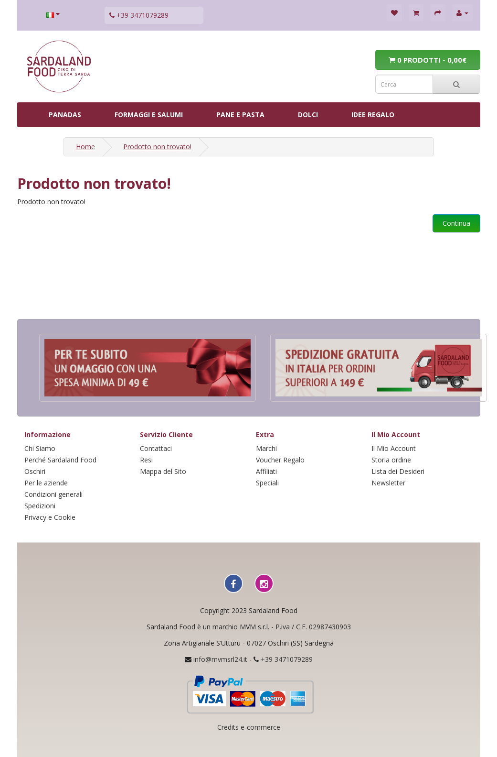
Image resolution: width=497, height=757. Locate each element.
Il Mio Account (393, 448)
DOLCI (308, 114)
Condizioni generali (53, 494)
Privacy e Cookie (49, 517)
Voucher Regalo (280, 459)
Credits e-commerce (248, 727)
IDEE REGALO (372, 114)
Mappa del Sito (163, 471)
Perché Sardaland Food (60, 459)
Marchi (266, 448)
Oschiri (34, 471)
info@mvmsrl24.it (220, 659)
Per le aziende (46, 482)
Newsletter (388, 482)
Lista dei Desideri (397, 471)
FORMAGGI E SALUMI (149, 114)
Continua (456, 223)
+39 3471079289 (139, 15)
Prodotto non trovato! (157, 146)
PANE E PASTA (240, 114)
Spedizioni (39, 505)
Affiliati (266, 471)
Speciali (267, 482)
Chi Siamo (39, 448)
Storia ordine (391, 459)
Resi (146, 459)
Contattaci (156, 448)
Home (85, 146)
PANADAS (65, 114)
